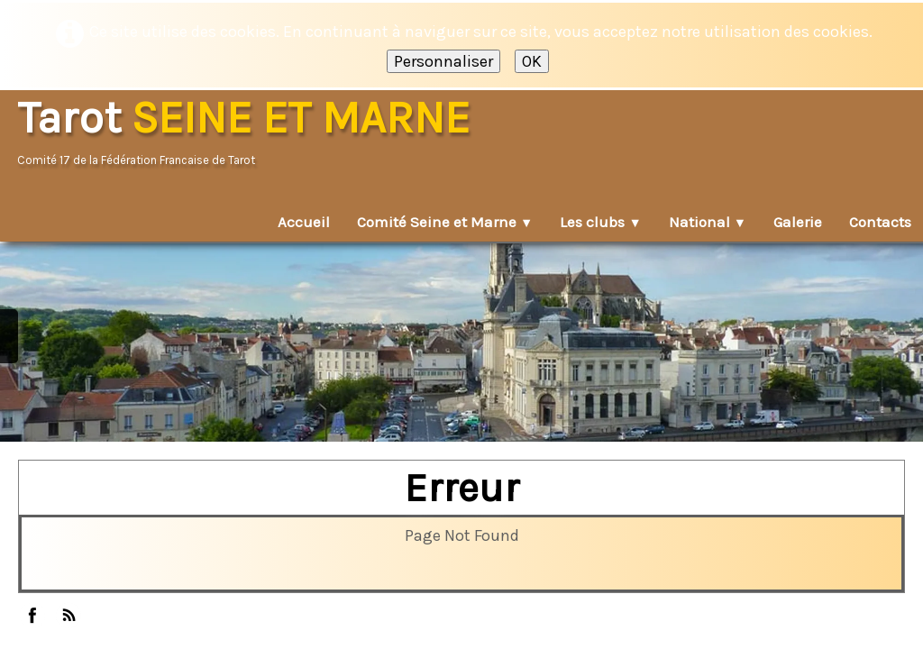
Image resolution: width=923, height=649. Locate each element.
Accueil (304, 222)
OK (532, 61)
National (707, 222)
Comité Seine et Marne (445, 222)
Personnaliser (443, 61)
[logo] (249, 132)
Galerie (797, 222)
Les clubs (600, 222)
